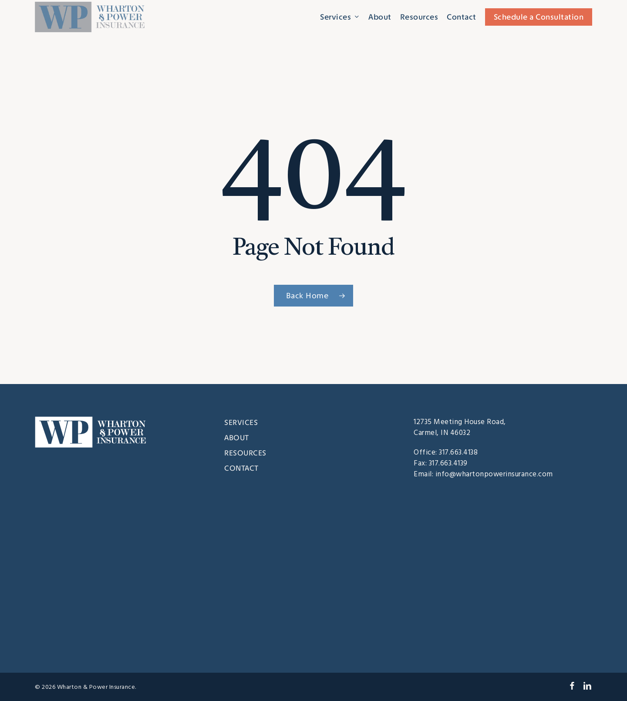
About (236, 437)
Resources (245, 452)
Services (241, 422)
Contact (241, 468)
